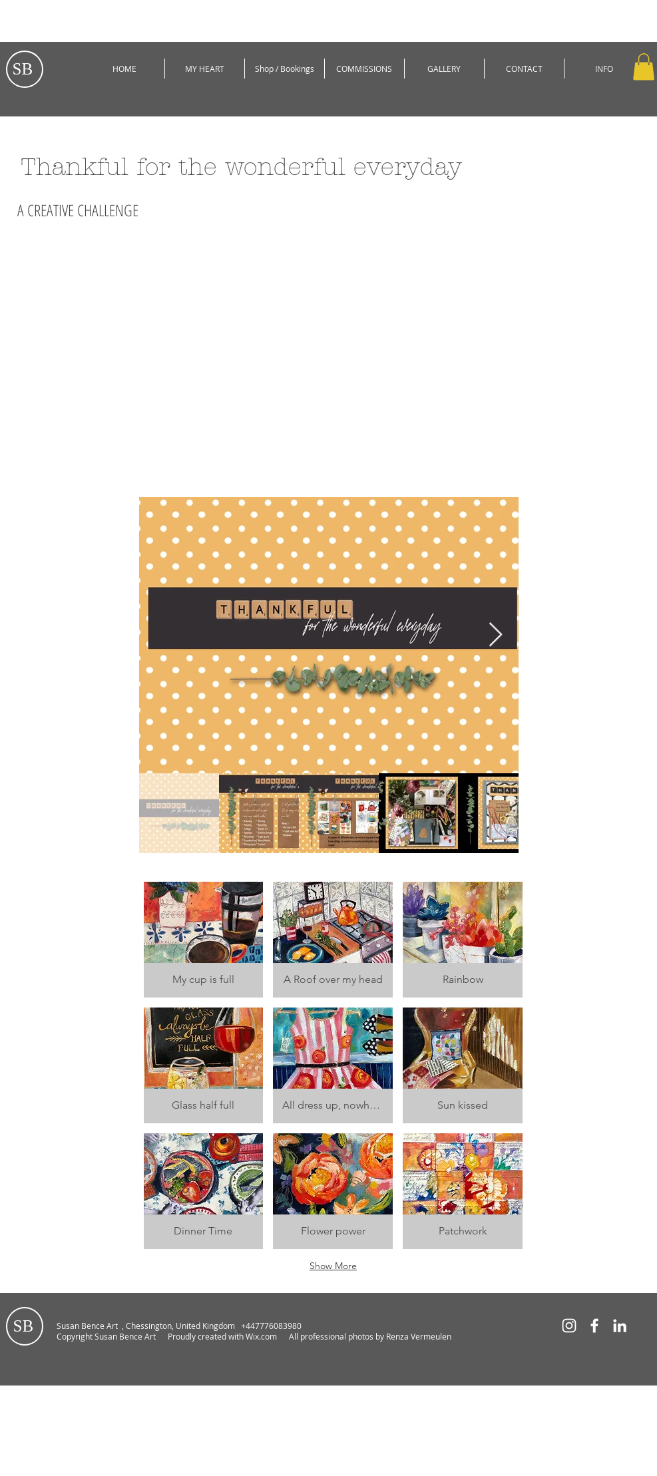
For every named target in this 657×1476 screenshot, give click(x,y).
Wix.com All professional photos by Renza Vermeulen (349, 1336)
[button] (643, 67)
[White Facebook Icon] (594, 1325)
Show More (333, 1266)
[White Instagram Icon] (569, 1325)
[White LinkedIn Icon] (619, 1325)
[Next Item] (495, 635)
